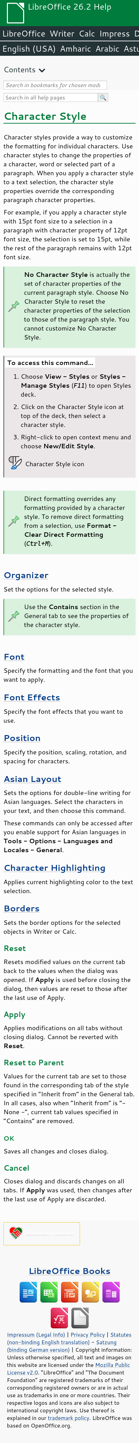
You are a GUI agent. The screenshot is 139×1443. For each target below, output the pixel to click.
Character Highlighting (54, 867)
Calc (87, 33)
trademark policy (68, 1418)
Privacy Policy (87, 1334)
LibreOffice (23, 33)
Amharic (75, 48)
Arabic (107, 48)
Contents (19, 69)
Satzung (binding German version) (62, 1345)
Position (22, 738)
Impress (114, 33)
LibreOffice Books (70, 1271)
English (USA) (29, 48)
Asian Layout (32, 779)
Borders (21, 908)
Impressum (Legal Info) (36, 1334)
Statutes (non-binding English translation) (69, 1338)
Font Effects (31, 697)
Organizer (25, 575)
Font (13, 656)
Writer (61, 33)
